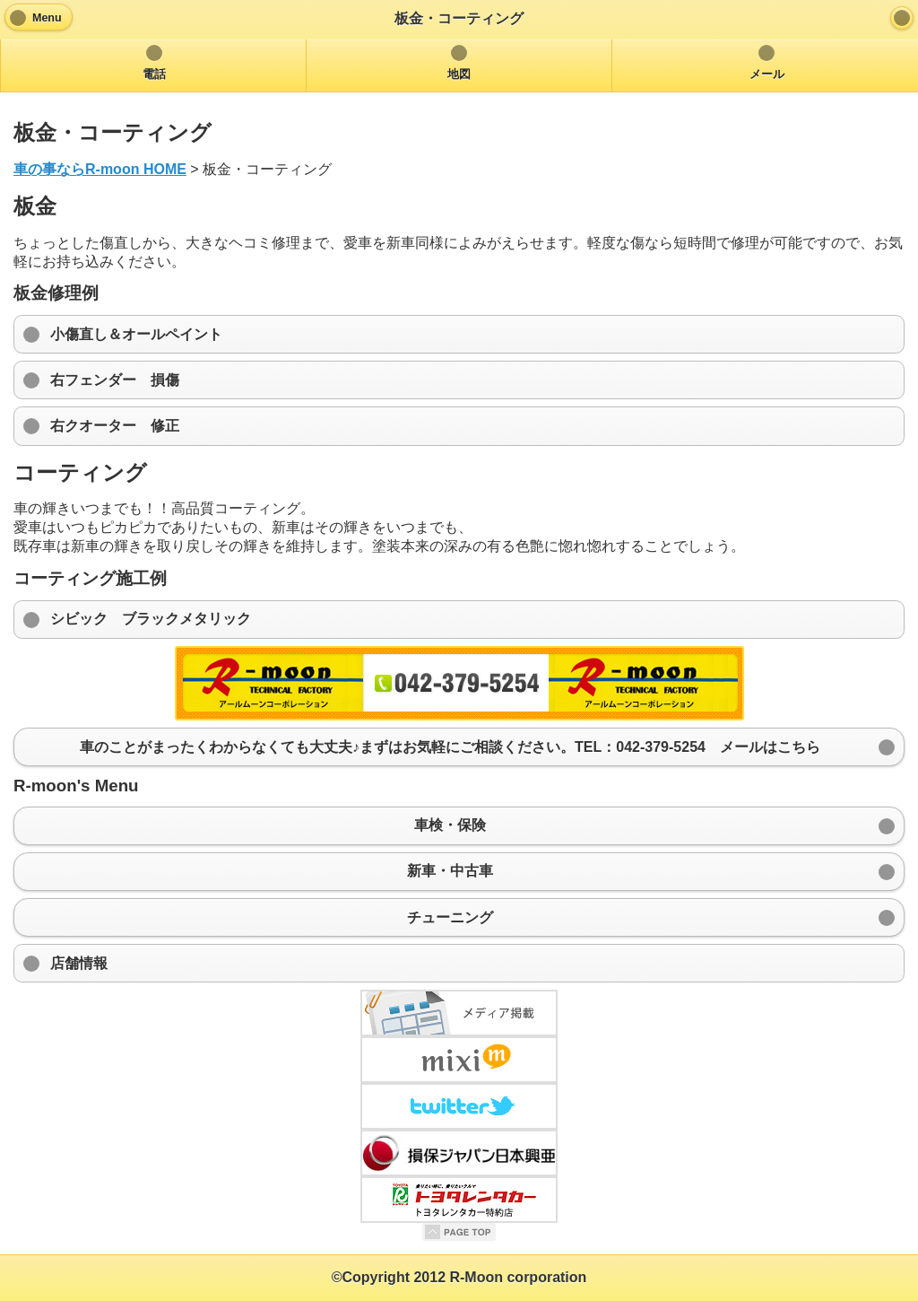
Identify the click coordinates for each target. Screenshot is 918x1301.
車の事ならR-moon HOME (99, 169)
